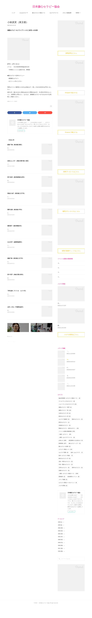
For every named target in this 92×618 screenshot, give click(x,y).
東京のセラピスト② (64, 428)
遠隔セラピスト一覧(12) (12, 101)
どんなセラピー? (23, 12)
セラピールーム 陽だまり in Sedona (17, 294)
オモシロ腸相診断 (67, 12)
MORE (77, 12)
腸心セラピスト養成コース (38, 12)
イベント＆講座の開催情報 (67, 443)
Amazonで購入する (71, 92)
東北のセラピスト (64, 434)
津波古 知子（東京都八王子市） (16, 193)
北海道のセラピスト (64, 437)
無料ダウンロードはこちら (71, 211)
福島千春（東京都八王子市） (15, 258)
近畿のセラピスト (64, 482)
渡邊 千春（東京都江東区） (15, 144)
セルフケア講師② (64, 431)
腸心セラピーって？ (74, 455)
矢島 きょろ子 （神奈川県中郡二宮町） (18, 161)
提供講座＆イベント (73, 488)
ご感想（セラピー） (65, 446)
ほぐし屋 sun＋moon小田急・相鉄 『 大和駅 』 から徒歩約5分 (22, 278)
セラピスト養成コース (65, 461)
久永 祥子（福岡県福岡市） (15, 242)
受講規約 (62, 488)
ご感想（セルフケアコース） (67, 449)
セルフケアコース (54, 12)
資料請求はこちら (71, 53)
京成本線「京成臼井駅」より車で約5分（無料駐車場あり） (21, 310)
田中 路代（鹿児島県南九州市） (16, 177)
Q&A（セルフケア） (77, 464)
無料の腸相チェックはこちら (71, 251)
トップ (13, 12)
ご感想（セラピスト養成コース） (68, 485)
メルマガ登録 (63, 497)
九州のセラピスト (64, 479)
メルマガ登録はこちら (71, 347)
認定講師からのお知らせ (76, 452)
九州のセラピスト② (64, 425)
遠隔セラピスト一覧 (65, 422)
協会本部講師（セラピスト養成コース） (69, 410)
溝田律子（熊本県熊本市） (14, 226)
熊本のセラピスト (77, 431)
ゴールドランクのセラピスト (67, 413)
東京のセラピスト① (64, 470)
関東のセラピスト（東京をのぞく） (69, 440)
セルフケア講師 (63, 464)
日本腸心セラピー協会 (46, 6)
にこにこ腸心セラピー (13, 196)
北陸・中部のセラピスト (66, 473)
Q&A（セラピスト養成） (66, 467)
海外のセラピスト (77, 479)
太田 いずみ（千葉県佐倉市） (15, 307)
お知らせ (62, 452)
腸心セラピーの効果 (64, 458)
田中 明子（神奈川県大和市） (15, 274)
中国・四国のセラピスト (66, 476)
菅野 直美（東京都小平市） (15, 209)
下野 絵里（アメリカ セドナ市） (17, 290)
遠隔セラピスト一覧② (65, 419)
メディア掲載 (63, 491)
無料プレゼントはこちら (71, 171)
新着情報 (62, 455)
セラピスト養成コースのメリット (68, 494)
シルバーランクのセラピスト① (67, 416)
